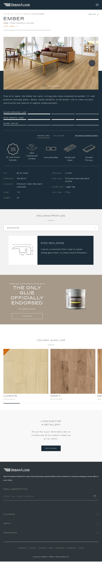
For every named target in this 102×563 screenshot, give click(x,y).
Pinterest (60, 549)
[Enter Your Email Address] (46, 498)
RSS (51, 549)
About (7, 525)
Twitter (32, 549)
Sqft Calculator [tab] (59, 137)
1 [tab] (45, 86)
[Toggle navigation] (97, 4)
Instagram (71, 549)
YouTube (42, 549)
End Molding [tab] (13, 229)
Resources (10, 534)
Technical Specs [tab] (43, 137)
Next (92, 64)
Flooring (9, 515)
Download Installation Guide (87, 137)
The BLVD (8, 15)
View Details (27, 317)
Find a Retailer (51, 449)
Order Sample (10, 28)
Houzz (81, 549)
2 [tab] (51, 86)
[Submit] (94, 498)
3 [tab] (57, 86)
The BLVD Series (22, 15)
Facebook (22, 549)
